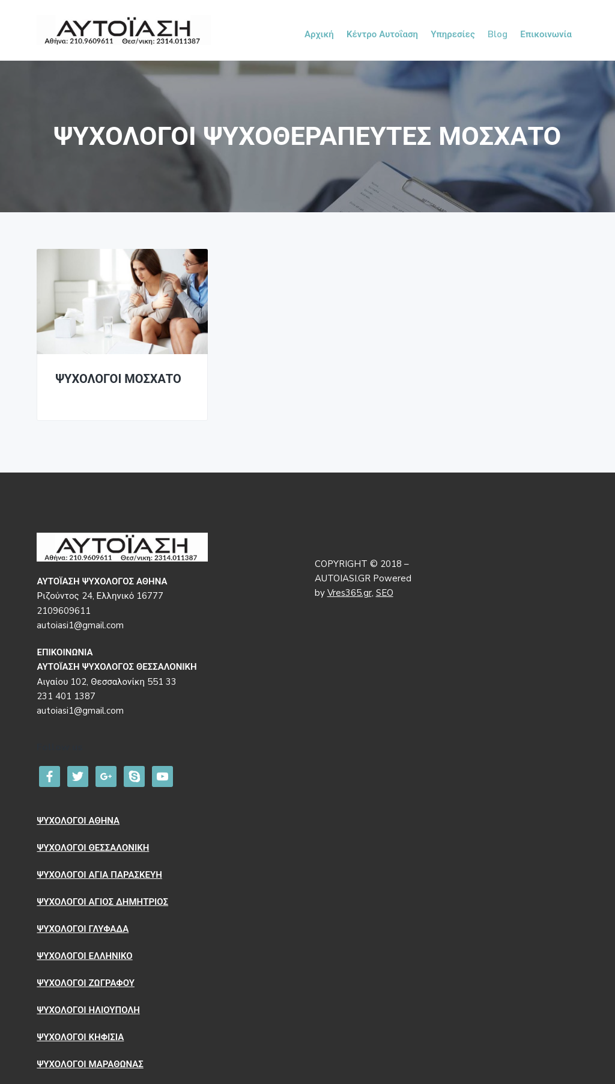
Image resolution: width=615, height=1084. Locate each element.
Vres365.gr (349, 593)
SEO (384, 593)
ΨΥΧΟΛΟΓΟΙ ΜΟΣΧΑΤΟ (118, 379)
